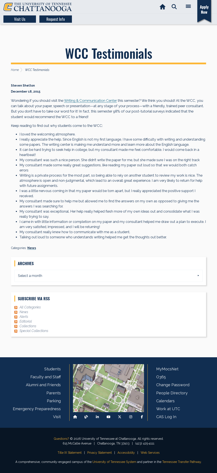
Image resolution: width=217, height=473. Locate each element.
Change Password (172, 385)
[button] (174, 7)
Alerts (23, 317)
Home (15, 70)
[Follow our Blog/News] (86, 417)
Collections (27, 326)
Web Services (150, 452)
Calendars (165, 401)
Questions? (61, 438)
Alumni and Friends (43, 385)
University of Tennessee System (114, 462)
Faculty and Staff (45, 377)
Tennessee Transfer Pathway (181, 462)
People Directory (172, 393)
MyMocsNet (167, 369)
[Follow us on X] (119, 417)
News (31, 248)
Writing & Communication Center (90, 100)
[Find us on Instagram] (130, 417)
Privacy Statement (99, 452)
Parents (53, 393)
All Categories (30, 307)
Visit (57, 416)
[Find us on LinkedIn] (97, 417)
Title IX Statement (70, 452)
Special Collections (33, 331)
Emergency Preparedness (37, 409)
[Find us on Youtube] (108, 417)
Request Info (55, 19)
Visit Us (19, 19)
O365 (161, 377)
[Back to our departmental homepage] (75, 417)
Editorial (25, 321)
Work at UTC (168, 409)
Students (52, 369)
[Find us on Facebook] (142, 417)
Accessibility (126, 452)
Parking (54, 401)
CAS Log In (166, 416)
